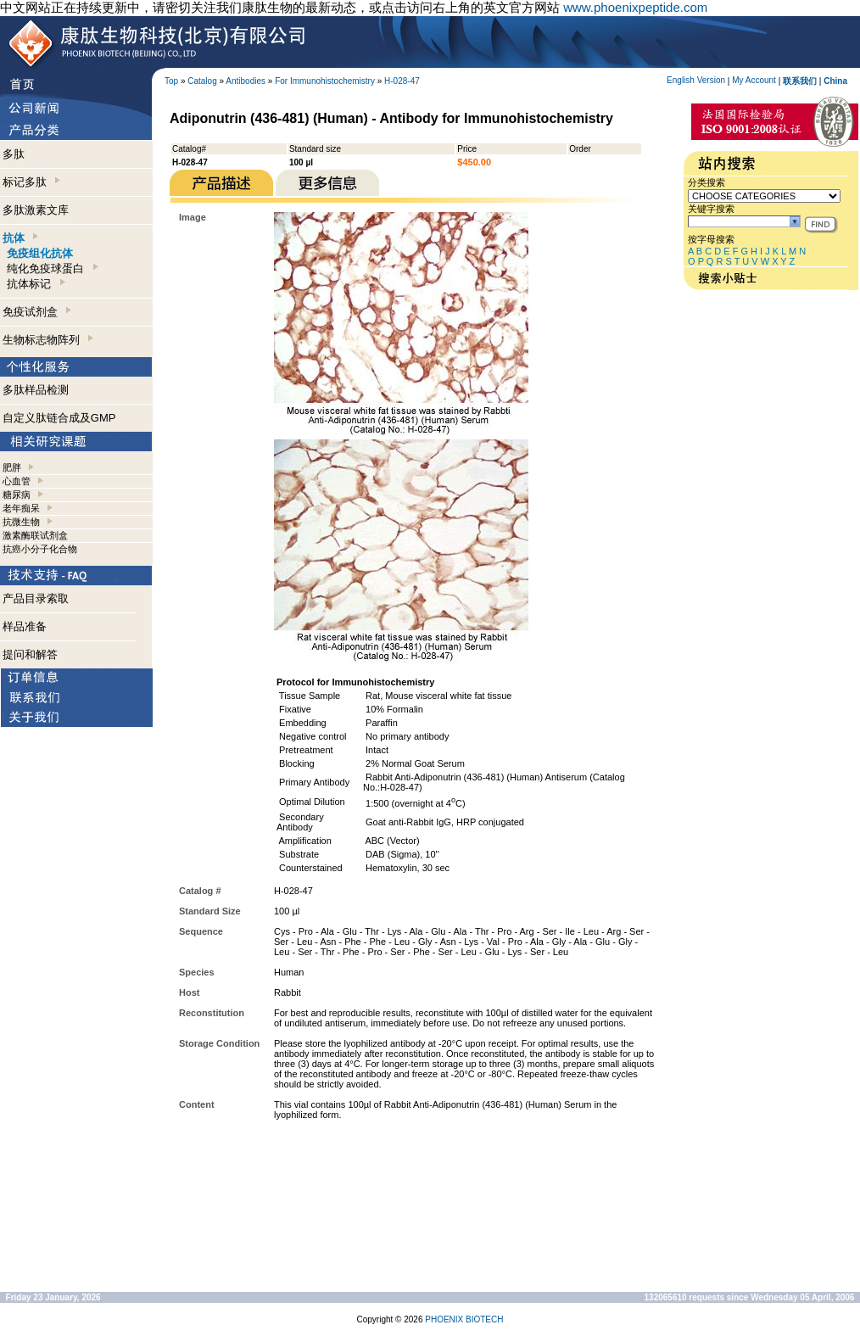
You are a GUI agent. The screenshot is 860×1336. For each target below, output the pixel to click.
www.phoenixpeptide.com (635, 7)
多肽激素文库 (36, 210)
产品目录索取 (36, 598)
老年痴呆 (21, 508)
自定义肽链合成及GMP (59, 417)
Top (171, 81)
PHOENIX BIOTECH (464, 1319)
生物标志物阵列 (48, 339)
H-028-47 (402, 81)
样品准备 (25, 626)
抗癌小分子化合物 (40, 549)
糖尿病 (17, 494)
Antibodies (245, 81)
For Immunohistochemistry (325, 81)
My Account (754, 80)
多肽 (14, 154)
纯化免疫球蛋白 (52, 268)
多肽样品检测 (36, 389)
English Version (696, 80)
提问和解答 (30, 654)
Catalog (201, 81)
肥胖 (12, 467)
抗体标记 (35, 283)
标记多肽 (31, 182)
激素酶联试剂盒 (35, 535)
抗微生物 (21, 522)
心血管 (17, 481)
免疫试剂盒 (37, 311)
